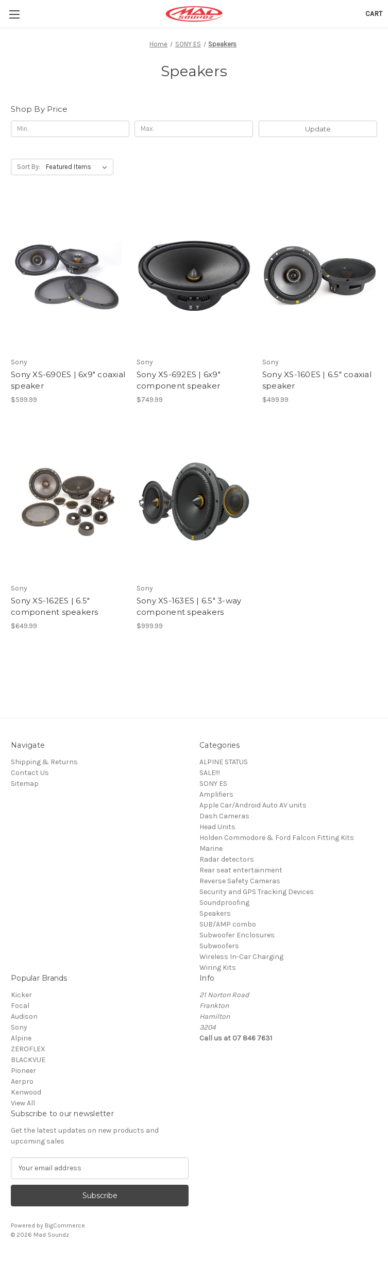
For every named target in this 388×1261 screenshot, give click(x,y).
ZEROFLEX (28, 1049)
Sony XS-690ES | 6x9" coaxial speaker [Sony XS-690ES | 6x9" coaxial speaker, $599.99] (68, 380)
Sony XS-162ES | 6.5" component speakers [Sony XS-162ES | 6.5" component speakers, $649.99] (54, 606)
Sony (19, 1027)
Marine (211, 848)
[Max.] (193, 129)
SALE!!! (209, 772)
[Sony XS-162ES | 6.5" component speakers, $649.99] (68, 502)
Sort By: (28, 167)
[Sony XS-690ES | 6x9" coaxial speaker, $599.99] (68, 275)
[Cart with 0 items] (374, 13)
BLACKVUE (28, 1059)
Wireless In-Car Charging (241, 956)
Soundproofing (224, 902)
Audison (24, 1016)
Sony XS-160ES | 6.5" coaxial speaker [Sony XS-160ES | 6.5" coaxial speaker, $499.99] (317, 380)
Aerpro (22, 1081)
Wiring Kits (217, 967)
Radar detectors (226, 859)
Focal (20, 1005)
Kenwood (26, 1092)
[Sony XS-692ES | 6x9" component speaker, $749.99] (194, 275)
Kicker (21, 994)
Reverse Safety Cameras (239, 881)
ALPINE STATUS (223, 762)
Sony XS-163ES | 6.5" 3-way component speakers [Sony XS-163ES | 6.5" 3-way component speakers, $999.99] (189, 606)
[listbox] (78, 167)
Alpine (21, 1038)
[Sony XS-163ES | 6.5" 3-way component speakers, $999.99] (194, 502)
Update (318, 129)
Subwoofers (219, 945)
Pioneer (23, 1070)
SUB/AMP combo (227, 924)
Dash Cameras (224, 816)
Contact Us (30, 772)
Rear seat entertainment (240, 870)
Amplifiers (216, 794)
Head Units (217, 826)
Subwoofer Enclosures (237, 935)
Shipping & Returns (44, 762)
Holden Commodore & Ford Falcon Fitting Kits (276, 837)
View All (23, 1103)
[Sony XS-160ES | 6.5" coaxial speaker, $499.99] (320, 275)
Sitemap (25, 783)
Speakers (215, 913)
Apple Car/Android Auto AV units (253, 805)
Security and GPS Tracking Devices (256, 891)
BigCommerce (65, 1225)
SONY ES (213, 783)
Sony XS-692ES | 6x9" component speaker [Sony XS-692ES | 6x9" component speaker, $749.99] (179, 380)
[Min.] (70, 129)
